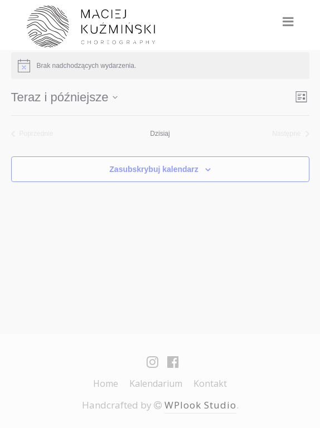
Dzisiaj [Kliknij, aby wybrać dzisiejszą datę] (159, 133)
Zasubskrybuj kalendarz (153, 169)
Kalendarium (155, 383)
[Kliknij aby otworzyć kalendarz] (64, 97)
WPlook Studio (200, 405)
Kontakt (210, 383)
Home (105, 383)
